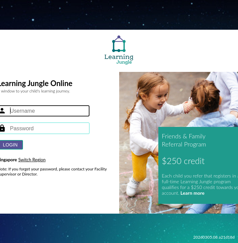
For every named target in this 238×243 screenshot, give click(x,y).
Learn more (192, 193)
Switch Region (32, 159)
